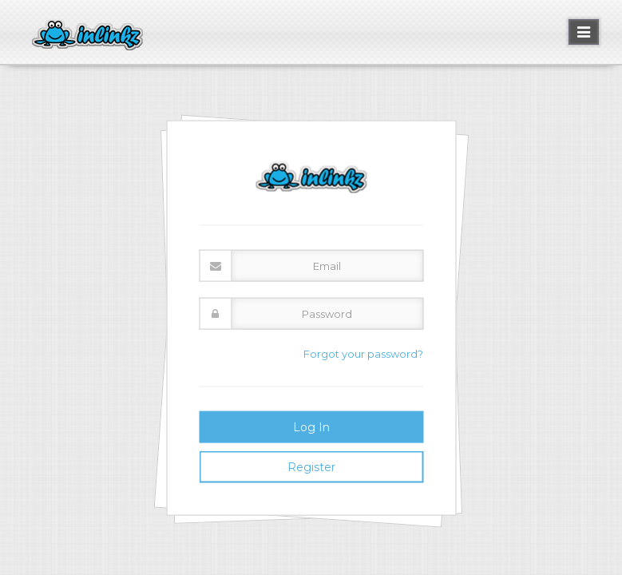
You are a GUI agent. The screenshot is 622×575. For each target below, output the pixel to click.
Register (311, 466)
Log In (311, 426)
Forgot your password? (363, 353)
